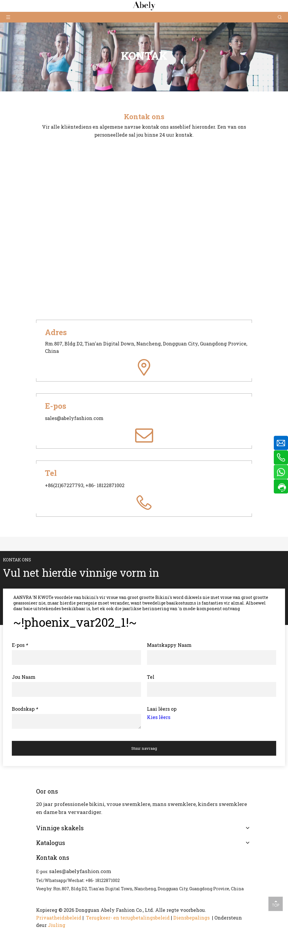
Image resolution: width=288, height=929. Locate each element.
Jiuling (56, 925)
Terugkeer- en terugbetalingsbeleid (128, 918)
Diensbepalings (192, 918)
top (275, 903)
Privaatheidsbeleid (58, 918)
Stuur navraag (144, 748)
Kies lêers (158, 717)
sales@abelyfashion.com (80, 871)
